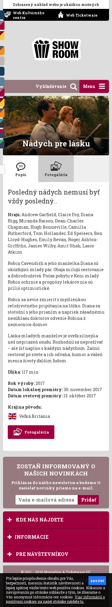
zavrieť (97, 580)
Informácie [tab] (27, 537)
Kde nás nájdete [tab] (35, 519)
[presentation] (20, 168)
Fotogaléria (31, 432)
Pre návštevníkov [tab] (37, 554)
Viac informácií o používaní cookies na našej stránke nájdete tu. (55, 599)
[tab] (20, 168)
